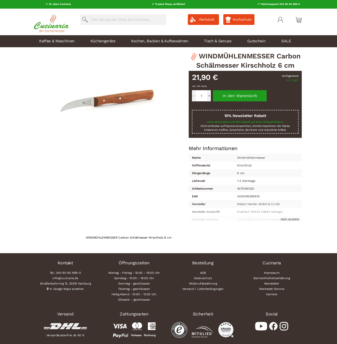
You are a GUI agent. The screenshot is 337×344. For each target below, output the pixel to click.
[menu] (168, 40)
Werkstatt (206, 19)
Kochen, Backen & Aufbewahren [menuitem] (159, 40)
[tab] (213, 147)
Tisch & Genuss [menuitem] (217, 40)
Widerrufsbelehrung (203, 282)
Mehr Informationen (213, 147)
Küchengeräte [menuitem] (102, 40)
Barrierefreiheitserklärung (271, 277)
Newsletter (271, 282)
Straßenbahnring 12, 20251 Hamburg (65, 282)
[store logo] (50, 21)
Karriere (271, 293)
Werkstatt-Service (271, 288)
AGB (203, 272)
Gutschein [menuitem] (256, 40)
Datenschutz (203, 277)
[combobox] (123, 18)
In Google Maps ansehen (67, 288)
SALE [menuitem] (286, 40)
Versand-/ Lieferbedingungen (203, 288)
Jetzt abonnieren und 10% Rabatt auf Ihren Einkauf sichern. (245, 121)
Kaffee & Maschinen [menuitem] (57, 40)
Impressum (272, 272)
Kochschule (242, 19)
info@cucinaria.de (65, 277)
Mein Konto (280, 19)
